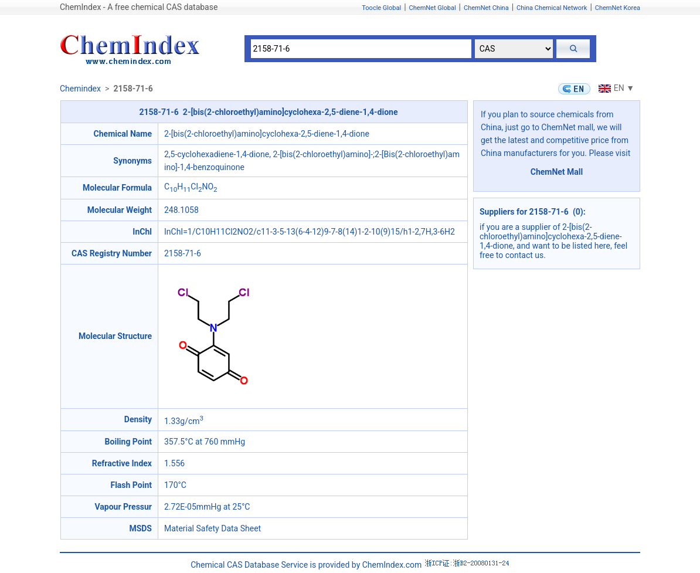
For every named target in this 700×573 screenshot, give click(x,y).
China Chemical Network (551, 8)
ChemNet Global (432, 8)
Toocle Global (381, 8)
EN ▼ (615, 88)
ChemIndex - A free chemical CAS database (139, 7)
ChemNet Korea (617, 8)
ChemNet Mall (557, 172)
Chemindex (80, 88)
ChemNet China (486, 8)
